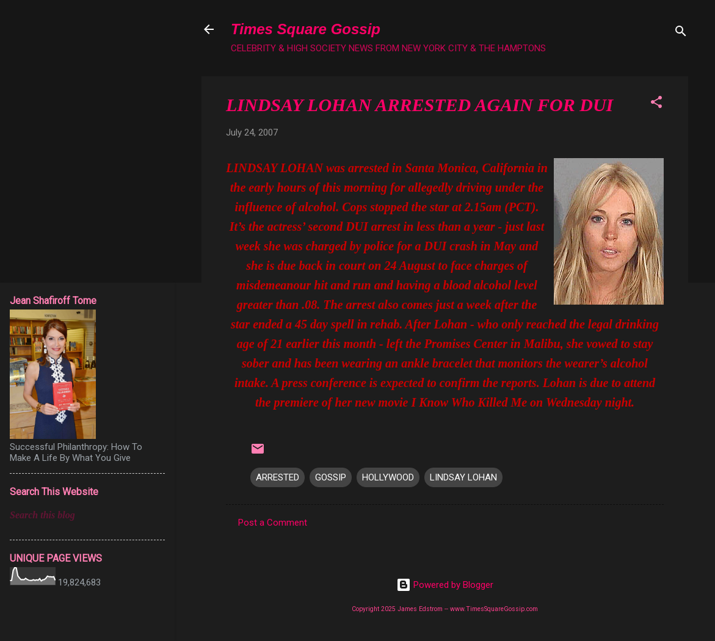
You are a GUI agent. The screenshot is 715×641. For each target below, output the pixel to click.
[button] (656, 104)
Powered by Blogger (444, 584)
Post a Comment (272, 522)
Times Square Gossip (305, 29)
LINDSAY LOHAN (463, 477)
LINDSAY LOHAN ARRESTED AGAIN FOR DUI (419, 105)
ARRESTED (277, 477)
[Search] (680, 33)
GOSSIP (330, 477)
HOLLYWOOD (388, 477)
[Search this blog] (87, 515)
